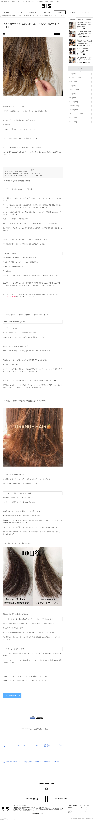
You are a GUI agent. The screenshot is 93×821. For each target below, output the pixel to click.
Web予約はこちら (12, 695)
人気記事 (72, 19)
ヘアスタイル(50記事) (74, 90)
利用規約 (70, 812)
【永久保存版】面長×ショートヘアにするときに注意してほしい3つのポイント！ (84, 33)
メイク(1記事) (72, 73)
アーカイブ (83, 812)
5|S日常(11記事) (73, 122)
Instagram (46, 788)
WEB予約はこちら (32, 799)
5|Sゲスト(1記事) (73, 82)
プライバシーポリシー (85, 805)
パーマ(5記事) (72, 94)
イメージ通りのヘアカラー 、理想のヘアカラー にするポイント (25, 173)
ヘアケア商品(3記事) (74, 106)
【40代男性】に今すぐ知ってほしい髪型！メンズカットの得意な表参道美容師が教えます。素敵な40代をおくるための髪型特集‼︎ (84, 43)
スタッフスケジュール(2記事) (76, 114)
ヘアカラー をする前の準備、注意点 (17, 171)
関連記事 (88, 19)
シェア (32, 716)
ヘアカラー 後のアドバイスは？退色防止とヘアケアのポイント (24, 175)
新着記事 (80, 19)
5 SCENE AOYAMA (72, 805)
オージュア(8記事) (73, 102)
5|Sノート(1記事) (73, 118)
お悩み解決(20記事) (73, 110)
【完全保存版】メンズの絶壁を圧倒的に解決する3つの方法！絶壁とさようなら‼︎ (84, 24)
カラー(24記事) (72, 98)
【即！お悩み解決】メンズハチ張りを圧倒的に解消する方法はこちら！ (84, 59)
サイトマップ (83, 810)
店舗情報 (70, 808)
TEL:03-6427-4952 (61, 799)
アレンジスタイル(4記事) (75, 77)
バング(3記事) (72, 86)
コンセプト (70, 810)
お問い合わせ (83, 808)
